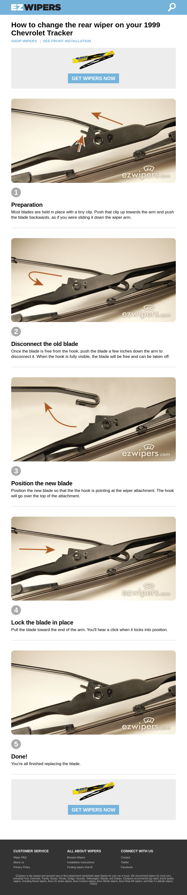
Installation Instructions (80, 862)
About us (18, 862)
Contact (125, 857)
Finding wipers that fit (80, 867)
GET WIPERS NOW (93, 78)
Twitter (125, 862)
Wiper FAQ (20, 857)
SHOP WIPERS (24, 41)
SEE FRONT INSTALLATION (67, 41)
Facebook (127, 867)
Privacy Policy (21, 867)
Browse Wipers (76, 857)
